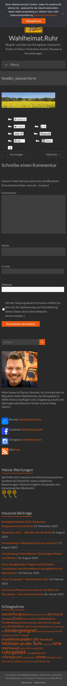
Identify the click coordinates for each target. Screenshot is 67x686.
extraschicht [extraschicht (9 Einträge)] (30, 618)
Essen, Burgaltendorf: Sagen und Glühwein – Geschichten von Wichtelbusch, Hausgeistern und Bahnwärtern (32, 568)
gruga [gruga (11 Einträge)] (57, 622)
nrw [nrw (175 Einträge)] (57, 643)
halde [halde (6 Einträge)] (4, 626)
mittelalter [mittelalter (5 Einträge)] (24, 635)
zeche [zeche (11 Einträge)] (17, 661)
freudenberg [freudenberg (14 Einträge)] (9, 622)
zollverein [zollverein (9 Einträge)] (40, 661)
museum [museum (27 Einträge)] (46, 639)
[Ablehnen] (62, 13)
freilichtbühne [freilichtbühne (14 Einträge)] (46, 618)
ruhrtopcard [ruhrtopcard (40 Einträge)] (12, 656)
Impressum (26, 682)
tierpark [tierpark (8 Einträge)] (50, 657)
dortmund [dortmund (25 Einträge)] (55, 614)
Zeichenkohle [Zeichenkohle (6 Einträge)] (28, 661)
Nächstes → (53, 154)
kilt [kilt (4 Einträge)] (3, 631)
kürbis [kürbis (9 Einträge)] (58, 631)
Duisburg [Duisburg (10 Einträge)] (7, 618)
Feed (17, 449)
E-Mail (6, 266)
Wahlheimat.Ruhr (33, 38)
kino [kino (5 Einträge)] (39, 631)
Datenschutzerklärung (45, 15)
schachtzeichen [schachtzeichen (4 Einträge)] (29, 657)
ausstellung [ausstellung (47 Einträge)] (11, 613)
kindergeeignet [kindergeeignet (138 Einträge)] (21, 630)
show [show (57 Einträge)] (41, 656)
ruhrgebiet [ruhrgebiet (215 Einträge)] (14, 652)
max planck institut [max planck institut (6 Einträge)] (10, 635)
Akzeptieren (33, 21)
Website (7, 284)
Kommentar (10, 192)
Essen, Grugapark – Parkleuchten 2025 (25, 579)
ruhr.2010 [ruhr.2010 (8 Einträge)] (25, 648)
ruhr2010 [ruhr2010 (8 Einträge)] (37, 648)
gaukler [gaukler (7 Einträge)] (33, 622)
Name (5, 245)
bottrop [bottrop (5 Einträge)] (36, 614)
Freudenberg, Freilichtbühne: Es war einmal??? (30, 543)
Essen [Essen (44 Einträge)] (18, 618)
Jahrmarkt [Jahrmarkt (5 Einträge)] (59, 626)
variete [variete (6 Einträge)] (59, 657)
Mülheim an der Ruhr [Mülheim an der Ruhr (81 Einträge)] (22, 643)
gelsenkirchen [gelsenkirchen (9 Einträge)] (45, 622)
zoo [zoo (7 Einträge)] (48, 661)
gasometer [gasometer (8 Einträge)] (23, 622)
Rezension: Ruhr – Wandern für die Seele (26, 532)
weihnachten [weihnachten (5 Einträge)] (8, 661)
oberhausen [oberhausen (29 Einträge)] (11, 648)
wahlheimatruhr (32, 439)
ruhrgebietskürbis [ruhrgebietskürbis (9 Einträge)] (36, 652)
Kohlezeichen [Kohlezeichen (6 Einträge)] (48, 631)
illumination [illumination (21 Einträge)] (15, 626)
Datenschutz (40, 682)
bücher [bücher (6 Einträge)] (43, 614)
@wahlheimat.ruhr (30, 419)
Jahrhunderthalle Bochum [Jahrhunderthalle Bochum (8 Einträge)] (39, 626)
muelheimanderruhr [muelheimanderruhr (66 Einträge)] (20, 639)
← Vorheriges (14, 154)
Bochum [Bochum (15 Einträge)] (27, 614)
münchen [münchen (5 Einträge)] (47, 644)
